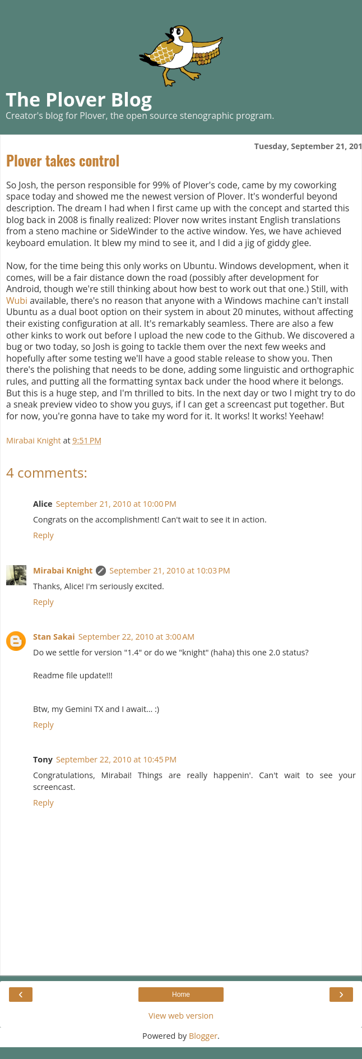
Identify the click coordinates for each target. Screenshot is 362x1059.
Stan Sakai (54, 636)
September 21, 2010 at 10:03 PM (169, 570)
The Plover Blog (79, 99)
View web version (181, 1015)
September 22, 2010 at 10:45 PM (116, 759)
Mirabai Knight (62, 570)
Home (181, 994)
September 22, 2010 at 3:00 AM (136, 636)
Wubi (16, 300)
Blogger (203, 1035)
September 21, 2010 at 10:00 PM (116, 503)
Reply (43, 535)
